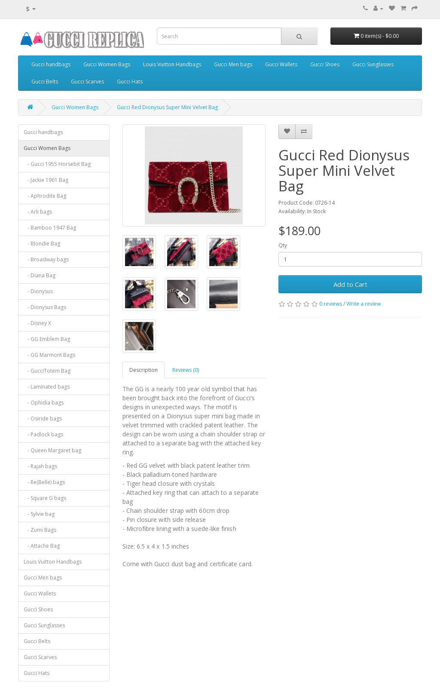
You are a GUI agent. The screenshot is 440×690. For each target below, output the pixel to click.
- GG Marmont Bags (49, 355)
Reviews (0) (185, 370)
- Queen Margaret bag (52, 450)
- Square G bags (45, 498)
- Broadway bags (46, 259)
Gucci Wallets (281, 64)
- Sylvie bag (39, 514)
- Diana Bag (39, 275)
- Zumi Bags (40, 530)
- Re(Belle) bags (44, 482)
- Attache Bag (42, 545)
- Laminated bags (47, 386)
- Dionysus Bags (45, 307)
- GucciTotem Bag (47, 370)
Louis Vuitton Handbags (172, 64)
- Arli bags (38, 211)
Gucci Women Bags (106, 64)
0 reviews (330, 303)
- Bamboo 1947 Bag (50, 227)
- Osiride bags (43, 418)
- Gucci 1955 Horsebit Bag (57, 164)
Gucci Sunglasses (373, 64)
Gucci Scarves (87, 81)
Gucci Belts (44, 81)
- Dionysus (38, 291)
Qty (282, 245)
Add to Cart (350, 284)
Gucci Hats (130, 81)
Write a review (363, 303)
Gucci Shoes (324, 64)
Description (143, 370)
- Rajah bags (40, 466)
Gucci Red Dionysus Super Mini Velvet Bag (167, 107)
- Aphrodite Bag (45, 195)
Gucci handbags (50, 64)
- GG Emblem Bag (47, 339)
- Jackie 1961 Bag (46, 180)
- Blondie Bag (42, 243)
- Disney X (37, 323)
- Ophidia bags (44, 402)
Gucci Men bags (233, 64)
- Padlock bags (43, 434)
